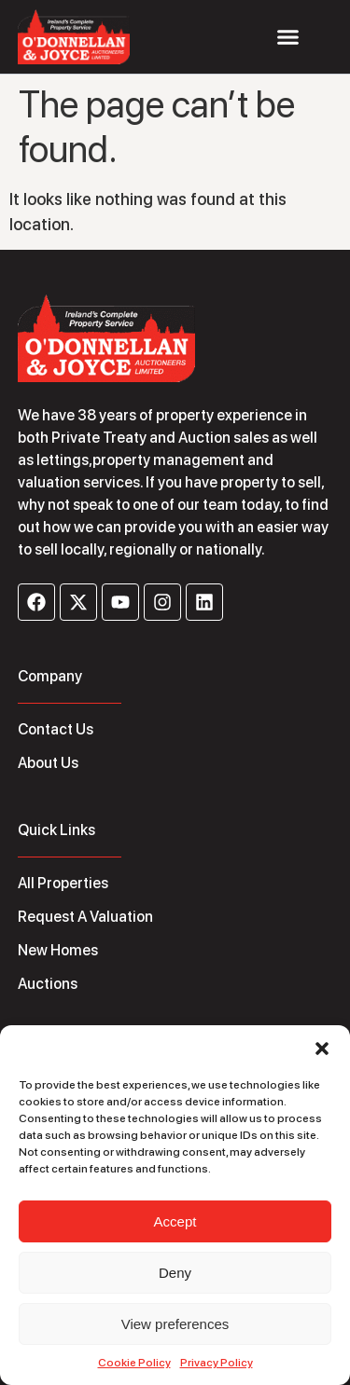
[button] (322, 1048)
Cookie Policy (134, 1362)
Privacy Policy (216, 1362)
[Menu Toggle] (288, 36)
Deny (175, 1273)
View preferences (175, 1324)
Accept (175, 1221)
